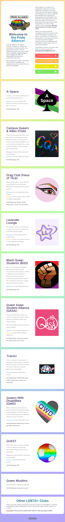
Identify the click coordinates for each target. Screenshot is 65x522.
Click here (9, 101)
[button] (47, 56)
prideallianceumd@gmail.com (45, 50)
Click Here (9, 196)
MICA (13, 54)
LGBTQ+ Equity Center (19, 53)
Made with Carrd (32, 518)
